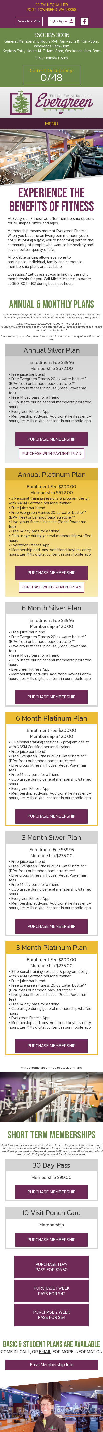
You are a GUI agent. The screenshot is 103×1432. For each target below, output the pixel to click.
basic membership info (51, 1364)
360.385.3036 (51, 35)
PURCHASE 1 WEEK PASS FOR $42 (52, 1291)
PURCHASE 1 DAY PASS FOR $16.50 (51, 1267)
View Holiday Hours (51, 58)
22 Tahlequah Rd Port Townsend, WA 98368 (51, 7)
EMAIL (45, 1351)
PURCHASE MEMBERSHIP (51, 439)
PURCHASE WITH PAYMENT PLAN (51, 453)
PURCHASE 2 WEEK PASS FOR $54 (51, 1315)
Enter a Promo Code (29, 21)
